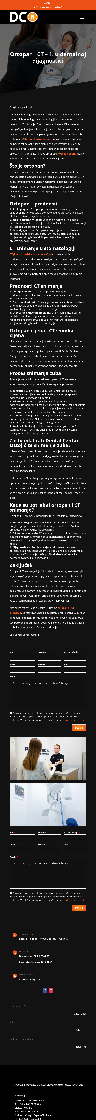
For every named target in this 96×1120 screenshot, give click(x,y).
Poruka (14, 676)
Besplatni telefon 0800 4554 (35, 961)
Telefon (42, 664)
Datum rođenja (72, 652)
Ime (12, 652)
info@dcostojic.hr (29, 979)
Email (13, 664)
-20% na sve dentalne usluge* (48, 6)
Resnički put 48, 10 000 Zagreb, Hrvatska (43, 938)
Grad (67, 664)
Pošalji (79, 727)
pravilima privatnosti (73, 720)
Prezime (42, 652)
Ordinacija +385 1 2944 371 (35, 956)
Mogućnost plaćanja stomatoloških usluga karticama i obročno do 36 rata (48, 1084)
